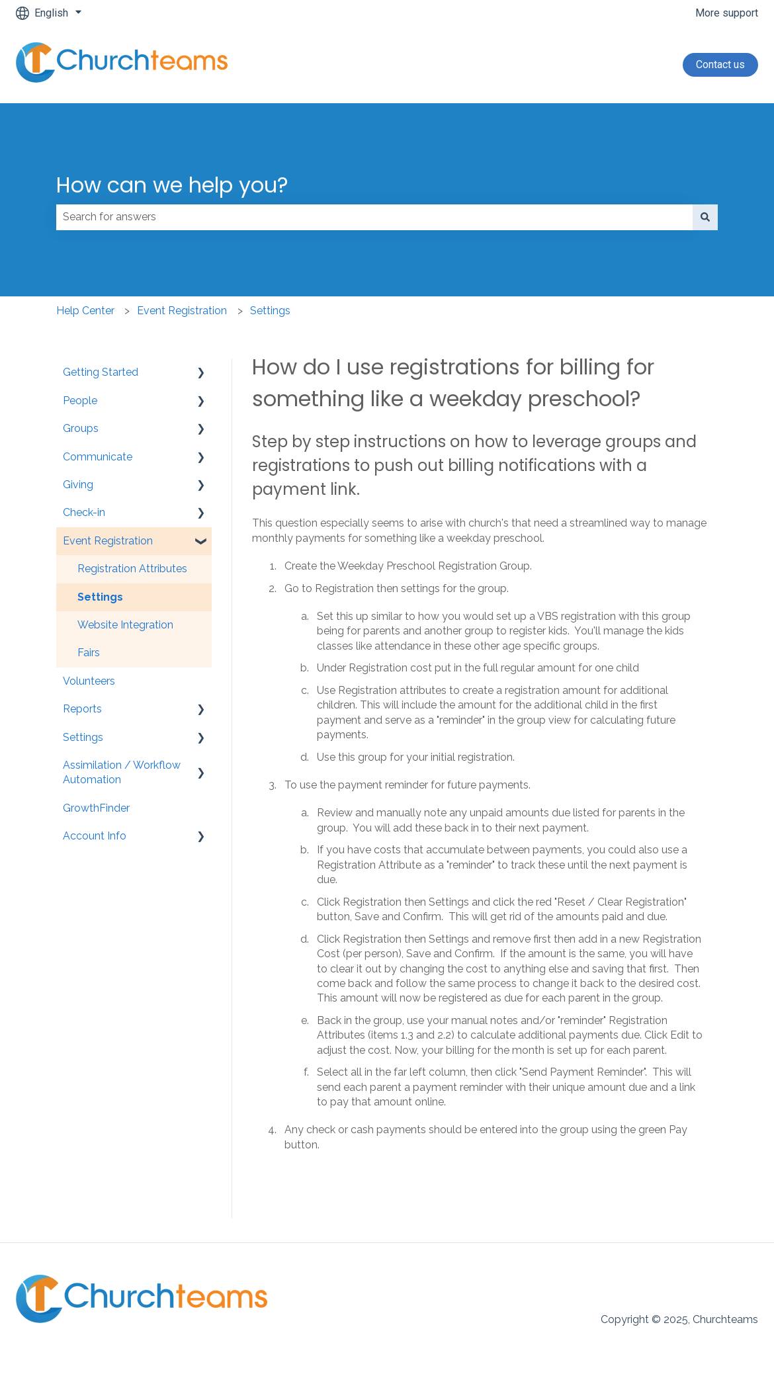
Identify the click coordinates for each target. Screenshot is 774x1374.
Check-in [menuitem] (84, 512)
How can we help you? (172, 185)
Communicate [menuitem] (97, 457)
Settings (270, 310)
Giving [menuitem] (78, 484)
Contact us (720, 64)
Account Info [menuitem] (94, 836)
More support (726, 13)
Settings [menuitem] (100, 597)
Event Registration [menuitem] (108, 541)
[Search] (705, 217)
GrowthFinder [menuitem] (96, 808)
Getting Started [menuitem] (100, 372)
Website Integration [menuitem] (125, 625)
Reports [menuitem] (82, 709)
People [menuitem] (80, 400)
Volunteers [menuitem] (89, 681)
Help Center (85, 310)
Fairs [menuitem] (88, 652)
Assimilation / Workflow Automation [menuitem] (122, 772)
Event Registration (182, 310)
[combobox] (374, 217)
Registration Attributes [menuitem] (132, 568)
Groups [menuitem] (81, 428)
